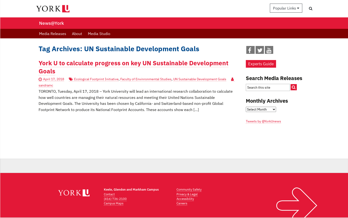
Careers (182, 203)
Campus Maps (113, 203)
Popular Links (286, 8)
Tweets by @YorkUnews (263, 121)
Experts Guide (261, 63)
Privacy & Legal (187, 194)
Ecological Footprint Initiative (96, 79)
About (77, 33)
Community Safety (189, 190)
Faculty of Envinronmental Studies (145, 79)
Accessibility (185, 199)
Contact (109, 194)
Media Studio (99, 33)
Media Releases (52, 33)
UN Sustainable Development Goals (199, 79)
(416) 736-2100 (115, 199)
